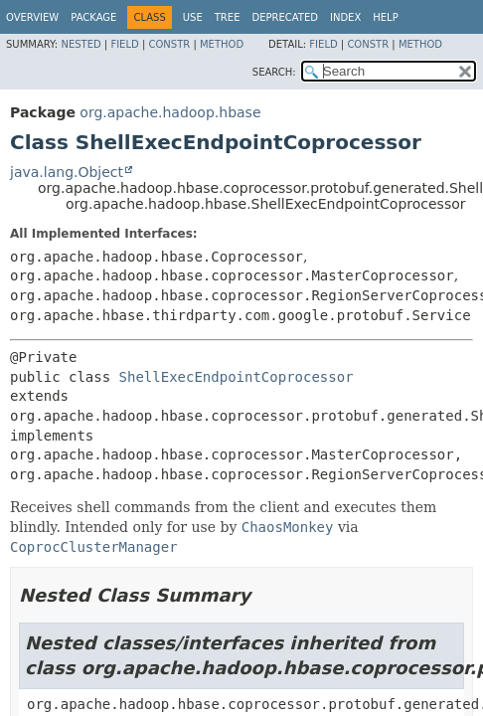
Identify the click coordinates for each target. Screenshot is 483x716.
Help (385, 17)
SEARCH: (274, 72)
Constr (169, 44)
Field (124, 44)
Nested (80, 44)
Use (193, 17)
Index (345, 17)
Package (93, 17)
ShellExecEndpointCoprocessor (236, 377)
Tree (228, 17)
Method (221, 44)
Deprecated (284, 17)
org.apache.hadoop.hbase (170, 112)
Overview (32, 17)
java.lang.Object (66, 172)
